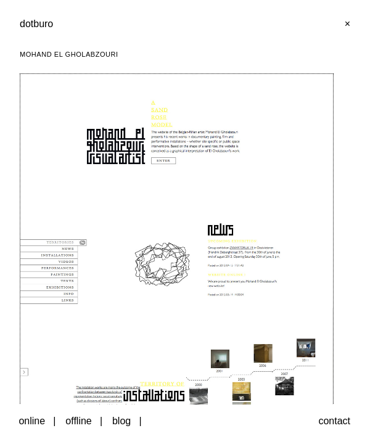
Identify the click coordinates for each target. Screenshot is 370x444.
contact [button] (334, 421)
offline (78, 421)
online (31, 421)
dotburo (36, 23)
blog (121, 421)
